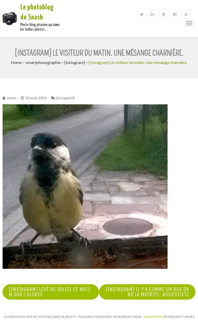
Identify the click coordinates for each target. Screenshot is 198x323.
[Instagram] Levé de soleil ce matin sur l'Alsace (49, 292)
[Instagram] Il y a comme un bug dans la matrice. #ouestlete (147, 292)
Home (16, 62)
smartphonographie (43, 62)
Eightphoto (154, 317)
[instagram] (74, 62)
